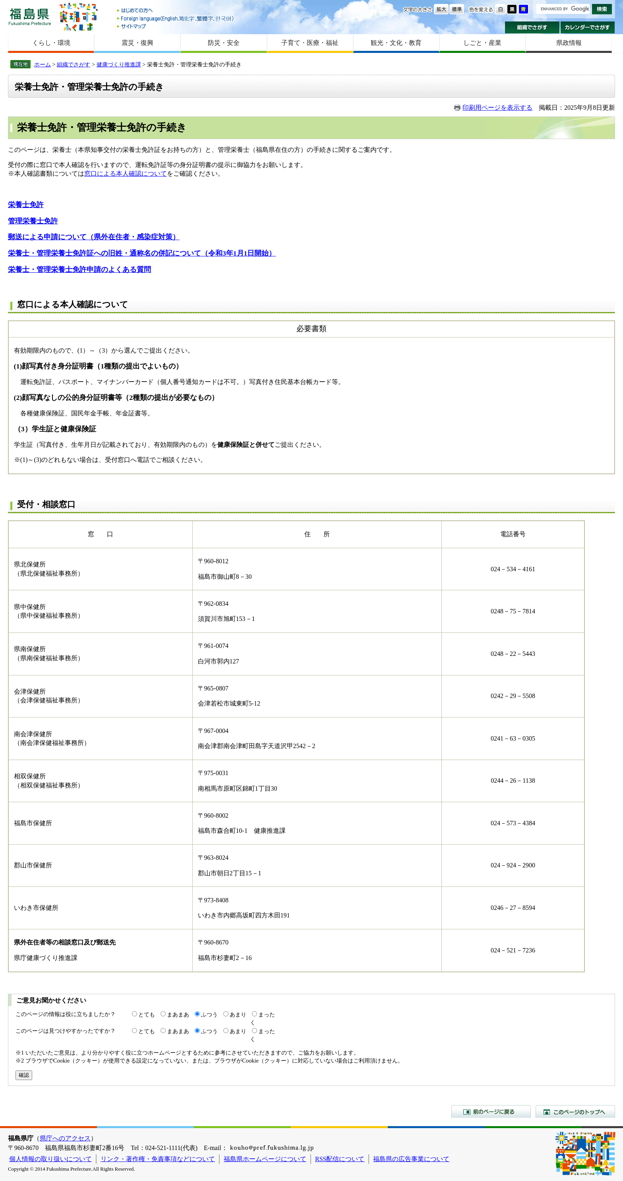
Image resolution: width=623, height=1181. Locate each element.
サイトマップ (176, 26)
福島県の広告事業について (411, 1159)
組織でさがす (532, 27)
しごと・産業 (482, 42)
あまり (238, 1014)
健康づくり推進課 (119, 64)
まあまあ (178, 1014)
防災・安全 (224, 42)
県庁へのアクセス (65, 1138)
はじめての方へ (176, 11)
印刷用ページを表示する (497, 107)
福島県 (30, 16)
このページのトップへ (575, 1111)
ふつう (209, 1014)
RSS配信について (339, 1159)
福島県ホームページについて (265, 1159)
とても (146, 1014)
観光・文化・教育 (396, 42)
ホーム (42, 64)
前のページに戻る (491, 1111)
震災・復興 (137, 42)
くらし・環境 (51, 42)
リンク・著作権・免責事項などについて (158, 1159)
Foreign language (176, 18)
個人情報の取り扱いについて (50, 1159)
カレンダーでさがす (588, 27)
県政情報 (569, 42)
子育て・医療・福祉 (310, 42)
